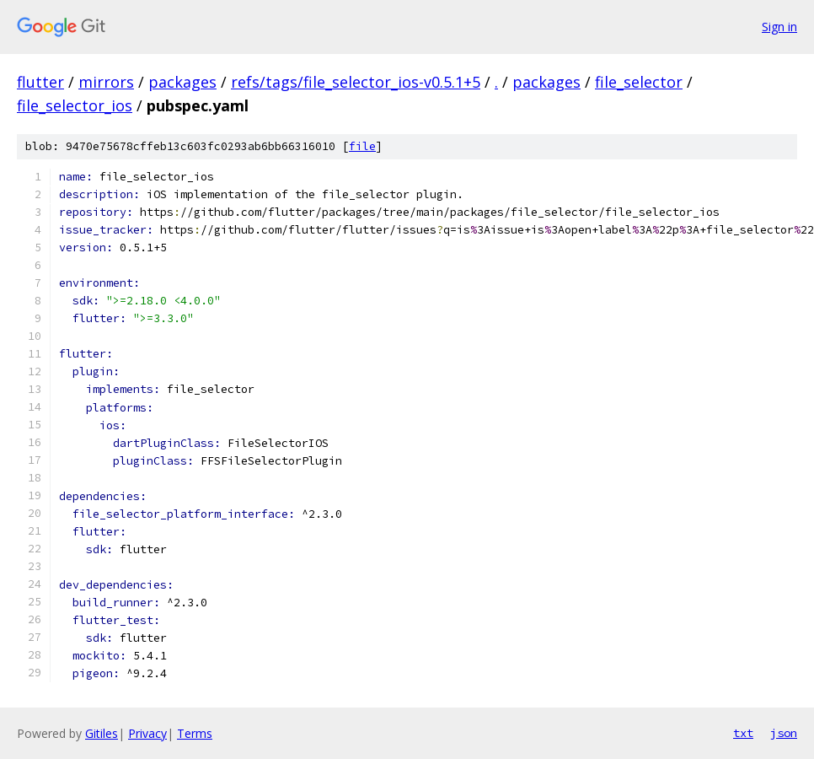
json (783, 732)
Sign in (779, 27)
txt (743, 732)
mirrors (106, 82)
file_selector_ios (74, 105)
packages (182, 82)
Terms (194, 733)
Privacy (147, 733)
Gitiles (101, 733)
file (362, 146)
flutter (40, 82)
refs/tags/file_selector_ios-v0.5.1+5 (355, 82)
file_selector (639, 82)
